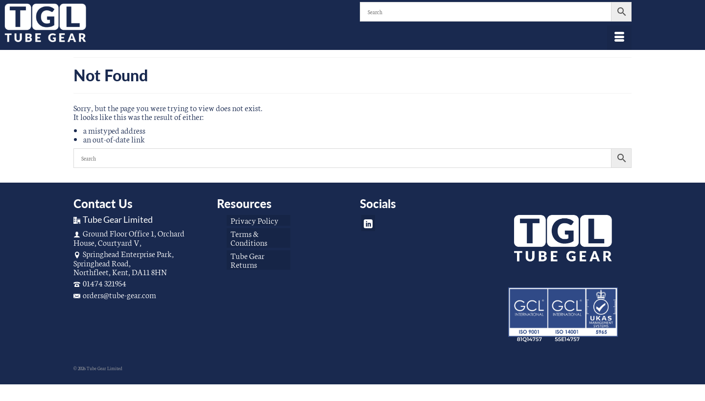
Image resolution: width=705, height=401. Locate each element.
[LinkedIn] (368, 223)
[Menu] (619, 37)
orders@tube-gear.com (114, 294)
